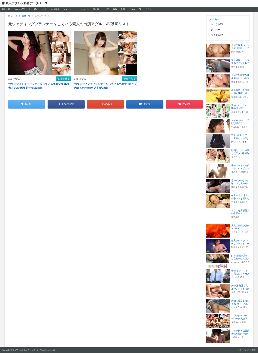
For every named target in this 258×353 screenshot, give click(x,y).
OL (140, 9)
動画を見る (63, 78)
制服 (123, 9)
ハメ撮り (55, 9)
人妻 (107, 9)
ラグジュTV (217, 35)
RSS (254, 350)
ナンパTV (33, 9)
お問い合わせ (243, 350)
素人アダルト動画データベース (26, 3)
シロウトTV (19, 9)
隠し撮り (97, 9)
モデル (148, 9)
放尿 (115, 9)
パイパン (85, 9)
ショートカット (70, 9)
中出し (44, 9)
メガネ (132, 9)
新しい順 (6, 9)
